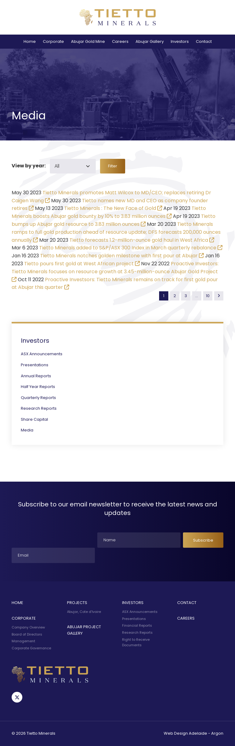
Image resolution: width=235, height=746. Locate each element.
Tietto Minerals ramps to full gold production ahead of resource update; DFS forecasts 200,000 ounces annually (116, 232)
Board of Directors (27, 634)
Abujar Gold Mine (88, 41)
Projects (77, 603)
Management (23, 641)
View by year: (29, 165)
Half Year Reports (38, 387)
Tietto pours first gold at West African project (79, 263)
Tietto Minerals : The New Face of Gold (110, 208)
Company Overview (28, 627)
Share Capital (34, 419)
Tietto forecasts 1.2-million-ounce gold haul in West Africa (138, 240)
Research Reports (39, 408)
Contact (204, 41)
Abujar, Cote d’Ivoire (84, 611)
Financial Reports (137, 625)
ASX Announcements (41, 354)
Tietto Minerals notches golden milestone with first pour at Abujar (119, 255)
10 (208, 296)
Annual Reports (36, 376)
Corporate (53, 41)
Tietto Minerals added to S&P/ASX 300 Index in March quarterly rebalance (127, 247)
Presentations (34, 365)
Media (27, 430)
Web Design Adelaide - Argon (193, 733)
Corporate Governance (31, 648)
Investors (180, 41)
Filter (112, 166)
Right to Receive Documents (136, 642)
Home (30, 41)
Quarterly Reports (38, 398)
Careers (120, 41)
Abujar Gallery (150, 41)
